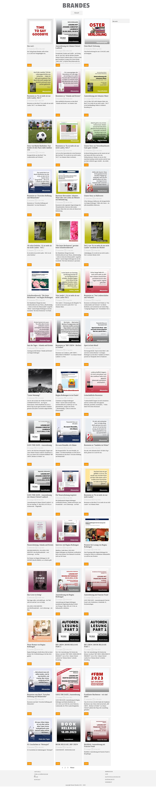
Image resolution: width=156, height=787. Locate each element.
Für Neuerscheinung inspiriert (66, 495)
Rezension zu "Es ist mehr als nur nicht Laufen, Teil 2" (38, 97)
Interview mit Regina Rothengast (67, 545)
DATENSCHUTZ (109, 779)
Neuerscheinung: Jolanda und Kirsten (40, 545)
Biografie (31, 250)
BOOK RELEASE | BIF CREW (67, 744)
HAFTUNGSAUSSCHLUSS (112, 777)
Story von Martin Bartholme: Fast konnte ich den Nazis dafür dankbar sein (39, 148)
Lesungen (59, 51)
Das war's (30, 46)
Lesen (29, 65)
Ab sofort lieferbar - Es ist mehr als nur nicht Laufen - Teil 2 (39, 246)
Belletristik (32, 348)
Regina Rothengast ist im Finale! (67, 395)
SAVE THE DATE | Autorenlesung (68, 694)
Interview (59, 548)
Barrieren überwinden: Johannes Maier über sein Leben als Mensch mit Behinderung (68, 198)
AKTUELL (37, 771)
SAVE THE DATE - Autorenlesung (39, 445)
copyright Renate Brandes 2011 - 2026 (75, 785)
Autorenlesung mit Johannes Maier (96, 96)
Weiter (72, 767)
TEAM (36, 777)
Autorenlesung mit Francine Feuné (96, 595)
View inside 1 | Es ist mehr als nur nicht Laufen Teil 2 (67, 296)
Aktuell (76, 13)
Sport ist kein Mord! (91, 345)
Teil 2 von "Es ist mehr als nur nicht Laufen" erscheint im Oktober (96, 246)
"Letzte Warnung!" (33, 395)
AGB (106, 774)
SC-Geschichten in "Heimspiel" (38, 744)
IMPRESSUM (109, 771)
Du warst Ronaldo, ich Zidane (66, 445)
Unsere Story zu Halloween (93, 196)
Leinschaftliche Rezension (93, 395)
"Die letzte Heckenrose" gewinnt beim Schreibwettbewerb (67, 246)
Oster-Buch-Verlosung (92, 46)
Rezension (31, 101)
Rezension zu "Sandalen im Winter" (96, 445)
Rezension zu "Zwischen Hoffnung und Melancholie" (39, 197)
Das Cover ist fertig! (34, 595)
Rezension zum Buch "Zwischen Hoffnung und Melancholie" (38, 695)
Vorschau (31, 649)
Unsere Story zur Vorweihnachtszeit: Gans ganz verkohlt (96, 147)
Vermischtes (32, 49)
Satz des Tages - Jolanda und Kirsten (40, 345)
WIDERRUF (108, 782)
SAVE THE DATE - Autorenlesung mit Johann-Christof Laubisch (39, 496)
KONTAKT (37, 779)
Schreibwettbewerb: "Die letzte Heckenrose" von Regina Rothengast (40, 296)
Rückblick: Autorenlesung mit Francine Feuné (94, 745)
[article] (40, 42)
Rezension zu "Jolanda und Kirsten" (68, 96)
